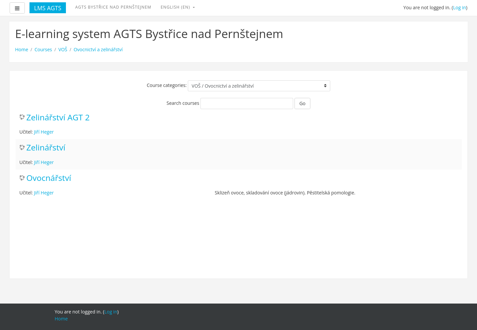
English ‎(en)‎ (176, 7)
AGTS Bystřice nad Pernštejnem (113, 7)
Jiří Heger (44, 132)
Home (21, 49)
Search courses (183, 103)
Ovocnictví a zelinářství (98, 49)
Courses (43, 49)
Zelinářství (46, 147)
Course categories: (167, 85)
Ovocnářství (48, 178)
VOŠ (62, 49)
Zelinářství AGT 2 (58, 117)
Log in (459, 7)
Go (302, 103)
